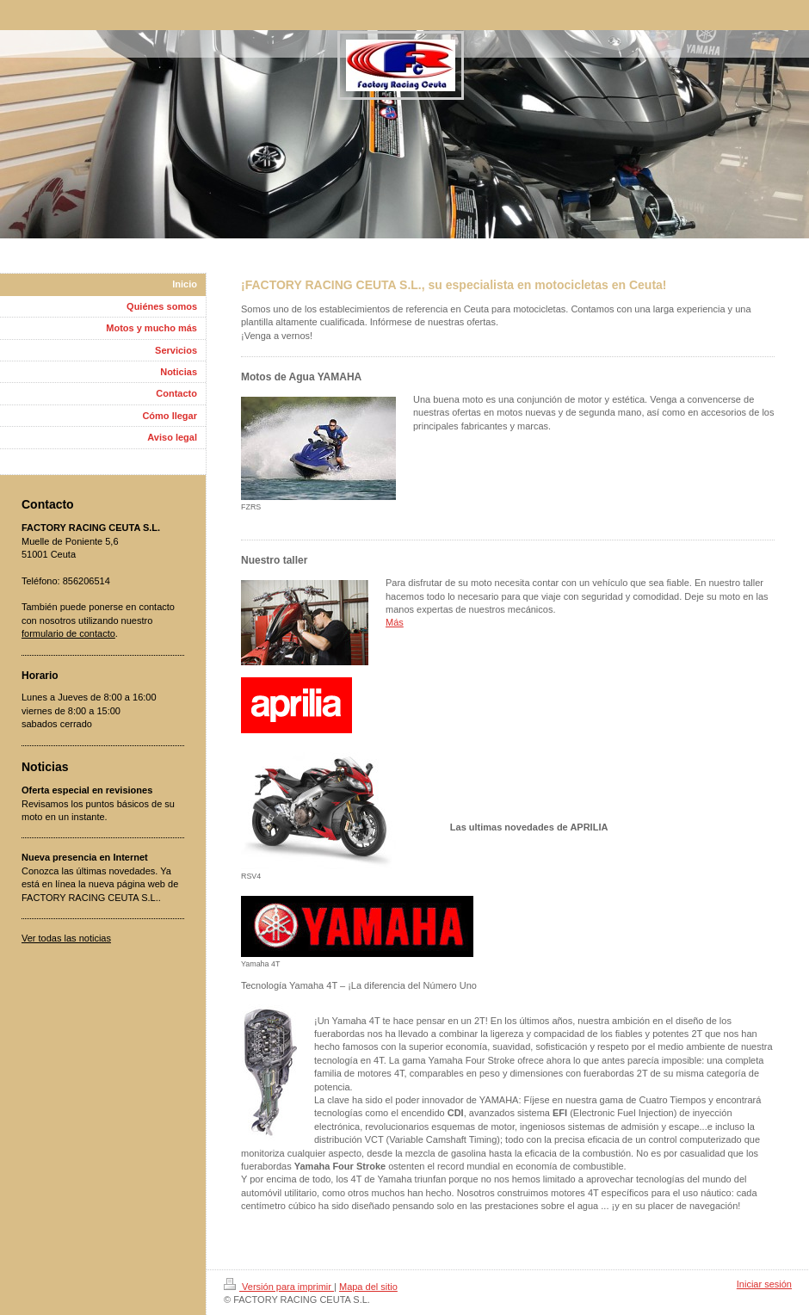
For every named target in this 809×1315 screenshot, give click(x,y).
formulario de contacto (68, 633)
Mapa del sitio (368, 1286)
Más (395, 622)
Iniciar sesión (764, 1284)
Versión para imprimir (279, 1286)
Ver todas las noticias (66, 938)
